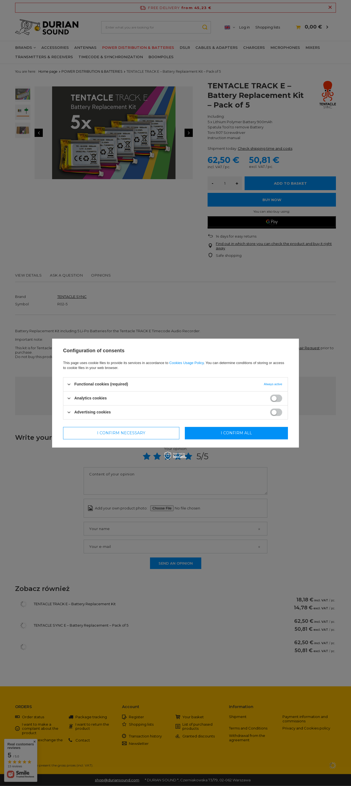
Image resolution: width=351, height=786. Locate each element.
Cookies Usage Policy (186, 363)
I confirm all (236, 432)
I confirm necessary (121, 432)
